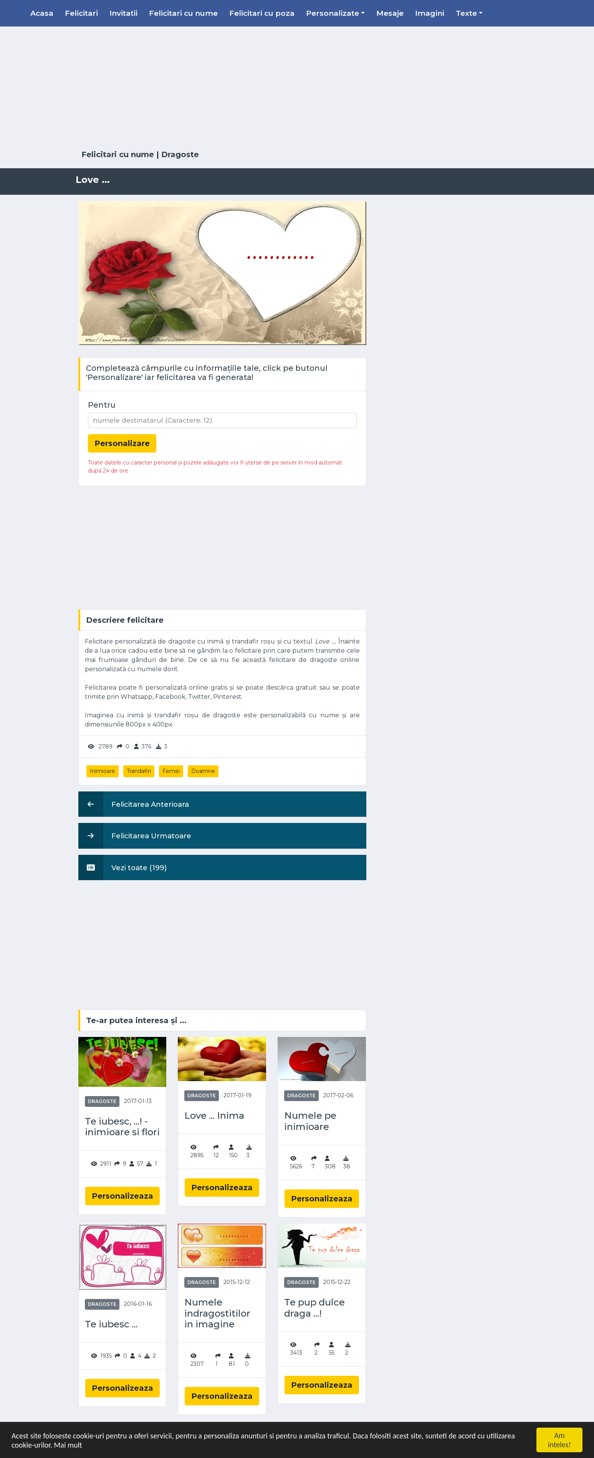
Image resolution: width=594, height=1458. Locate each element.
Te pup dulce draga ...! (314, 1308)
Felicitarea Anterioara (133, 804)
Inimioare (102, 771)
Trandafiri (139, 771)
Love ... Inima (214, 1115)
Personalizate (332, 13)
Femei (171, 771)
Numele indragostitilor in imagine (217, 1313)
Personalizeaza (122, 1196)
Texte (466, 13)
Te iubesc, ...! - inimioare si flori (122, 1127)
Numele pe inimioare (310, 1121)
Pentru (102, 405)
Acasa (41, 13)
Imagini (429, 13)
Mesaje (390, 13)
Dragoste (180, 154)
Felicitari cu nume (183, 13)
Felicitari (81, 13)
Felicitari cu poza (262, 13)
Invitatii (123, 13)
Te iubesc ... (111, 1324)
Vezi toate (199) (122, 867)
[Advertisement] (297, 88)
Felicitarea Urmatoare (134, 835)
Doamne (203, 771)
